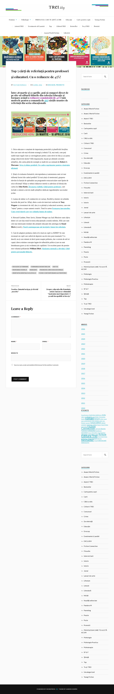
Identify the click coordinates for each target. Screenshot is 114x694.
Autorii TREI (19, 26)
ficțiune (102, 434)
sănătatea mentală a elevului (24, 284)
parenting (84, 433)
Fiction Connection (91, 183)
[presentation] (27, 385)
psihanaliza (92, 431)
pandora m (99, 430)
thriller (104, 415)
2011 (83, 403)
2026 (83, 329)
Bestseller (74, 26)
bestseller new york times (98, 432)
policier (103, 423)
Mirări (86, 232)
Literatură (87, 227)
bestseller (87, 440)
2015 (83, 383)
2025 (83, 334)
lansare (97, 419)
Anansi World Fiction (51, 33)
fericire (90, 432)
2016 (83, 378)
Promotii (61, 97)
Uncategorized (89, 309)
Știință (86, 294)
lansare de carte (88, 421)
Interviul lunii (88, 193)
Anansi (99, 425)
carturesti (94, 438)
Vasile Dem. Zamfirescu (95, 415)
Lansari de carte (89, 212)
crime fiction (95, 417)
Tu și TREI (85, 26)
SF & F (86, 289)
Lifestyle (67, 33)
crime (101, 419)
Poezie (86, 252)
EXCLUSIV (88, 178)
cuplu (100, 421)
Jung (93, 421)
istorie (97, 421)
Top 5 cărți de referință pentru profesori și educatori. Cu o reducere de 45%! (40, 79)
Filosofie (87, 188)
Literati (86, 222)
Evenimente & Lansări (36, 26)
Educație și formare (20, 278)
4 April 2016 (38, 97)
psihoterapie (102, 440)
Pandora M (88, 242)
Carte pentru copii (83, 20)
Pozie (86, 257)
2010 (83, 408)
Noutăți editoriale (90, 237)
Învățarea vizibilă (20, 281)
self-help (97, 428)
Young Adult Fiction (102, 436)
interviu (99, 438)
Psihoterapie (88, 284)
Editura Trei (89, 436)
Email (45, 353)
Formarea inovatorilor (40, 278)
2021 (83, 354)
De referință (88, 158)
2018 (83, 368)
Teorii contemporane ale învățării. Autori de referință (44, 239)
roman (89, 418)
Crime (86, 153)
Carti (86, 133)
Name (14, 353)
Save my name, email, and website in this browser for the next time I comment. (36, 377)
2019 (83, 363)
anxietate (83, 425)
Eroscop (87, 168)
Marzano (33, 281)
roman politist (95, 423)
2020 (83, 359)
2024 (83, 339)
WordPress (50, 689)
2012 (83, 398)
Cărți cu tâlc (88, 138)
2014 (83, 388)
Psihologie (25, 20)
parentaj (88, 423)
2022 (83, 349)
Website (14, 365)
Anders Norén (71, 689)
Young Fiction (100, 20)
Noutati (96, 26)
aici (46, 112)
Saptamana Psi (85, 442)
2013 (83, 393)
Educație (69, 20)
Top (50, 26)
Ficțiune (12, 20)
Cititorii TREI (61, 26)
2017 (83, 373)
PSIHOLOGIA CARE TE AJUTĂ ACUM (48, 20)
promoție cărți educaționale (51, 281)
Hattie (55, 278)
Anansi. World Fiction (91, 114)
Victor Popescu (20, 97)
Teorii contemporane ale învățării (53, 284)
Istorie (86, 198)
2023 (83, 344)
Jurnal (86, 207)
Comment (16, 329)
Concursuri (88, 148)
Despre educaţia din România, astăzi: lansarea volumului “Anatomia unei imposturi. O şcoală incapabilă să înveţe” (58, 304)
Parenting (87, 247)
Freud (96, 440)
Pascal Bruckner (85, 415)
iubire (82, 417)
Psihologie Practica (91, 279)
